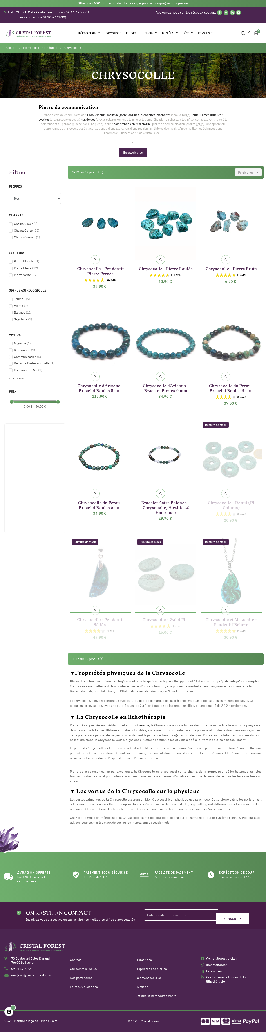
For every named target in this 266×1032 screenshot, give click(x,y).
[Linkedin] (232, 12)
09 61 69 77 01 (21, 969)
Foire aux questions (84, 987)
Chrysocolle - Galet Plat (165, 618)
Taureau (22, 299)
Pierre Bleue (26, 268)
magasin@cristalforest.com (31, 975)
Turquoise (137, 701)
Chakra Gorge (26, 231)
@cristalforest (216, 965)
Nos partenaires (81, 978)
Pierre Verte (26, 275)
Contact (75, 960)
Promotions (143, 960)
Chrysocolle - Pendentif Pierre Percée (100, 270)
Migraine (22, 343)
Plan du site (49, 1021)
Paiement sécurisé (148, 978)
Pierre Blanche (26, 261)
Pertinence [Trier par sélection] (250, 172)
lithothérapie (140, 725)
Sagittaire (23, 319)
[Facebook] (219, 12)
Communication (27, 357)
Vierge (21, 306)
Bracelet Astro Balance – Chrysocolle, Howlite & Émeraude (165, 506)
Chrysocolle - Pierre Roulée (166, 267)
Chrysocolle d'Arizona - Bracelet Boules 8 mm (100, 387)
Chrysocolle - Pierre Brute (231, 267)
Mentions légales (26, 1021)
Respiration (24, 350)
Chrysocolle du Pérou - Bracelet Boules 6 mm (100, 504)
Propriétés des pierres (151, 969)
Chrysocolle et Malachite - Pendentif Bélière (231, 621)
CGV (7, 1021)
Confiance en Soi (28, 370)
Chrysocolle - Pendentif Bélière (100, 621)
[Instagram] (226, 12)
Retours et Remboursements (155, 996)
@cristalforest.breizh (221, 958)
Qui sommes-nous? (84, 969)
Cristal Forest (216, 971)
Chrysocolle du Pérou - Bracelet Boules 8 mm (231, 387)
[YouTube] (238, 12)
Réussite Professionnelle (34, 363)
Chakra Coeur (26, 224)
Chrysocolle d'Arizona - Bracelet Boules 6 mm (166, 387)
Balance (23, 312)
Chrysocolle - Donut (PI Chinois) (231, 504)
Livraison (141, 987)
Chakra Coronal (27, 237)
